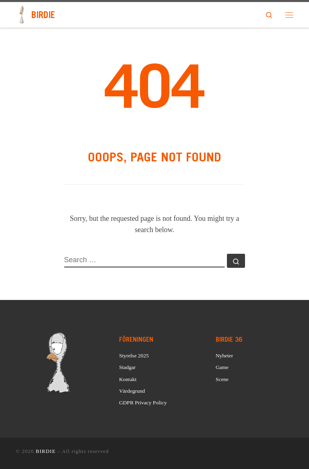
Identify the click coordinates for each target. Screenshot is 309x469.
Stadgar (127, 367)
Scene (222, 379)
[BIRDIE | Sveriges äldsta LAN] (22, 14)
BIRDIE (46, 451)
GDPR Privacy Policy (143, 403)
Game (222, 367)
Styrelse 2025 (134, 356)
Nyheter (224, 356)
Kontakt (128, 379)
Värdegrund (132, 391)
